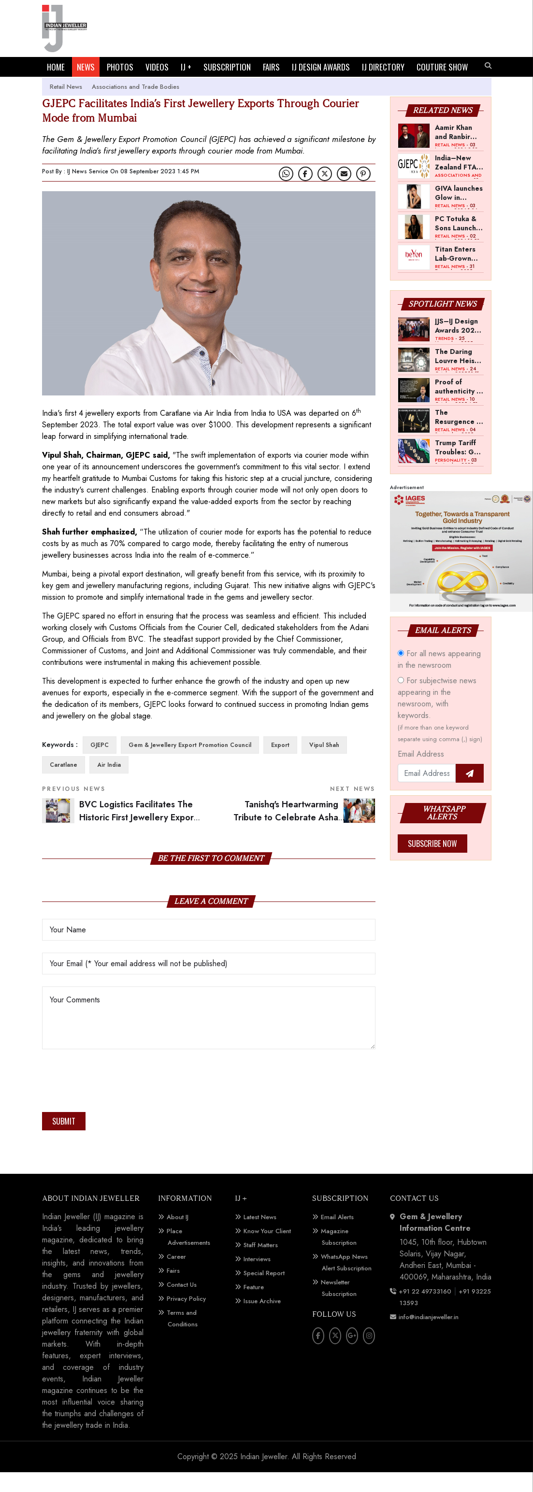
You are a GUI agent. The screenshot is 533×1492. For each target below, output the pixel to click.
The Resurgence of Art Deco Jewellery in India (459, 436)
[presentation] (115, 1103)
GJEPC (99, 764)
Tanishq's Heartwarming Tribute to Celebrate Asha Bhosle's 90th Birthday (304, 837)
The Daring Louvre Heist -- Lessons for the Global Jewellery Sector (459, 375)
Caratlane (63, 784)
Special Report (264, 1292)
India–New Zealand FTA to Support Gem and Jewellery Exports (455, 182)
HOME (56, 67)
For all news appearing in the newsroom (439, 679)
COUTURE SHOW (72, 87)
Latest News (260, 1236)
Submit (63, 1141)
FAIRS (271, 67)
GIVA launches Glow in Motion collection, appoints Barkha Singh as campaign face (459, 212)
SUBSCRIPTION (227, 67)
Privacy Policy (186, 1318)
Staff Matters (261, 1264)
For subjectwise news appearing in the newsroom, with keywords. (440, 729)
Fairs (173, 1290)
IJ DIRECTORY (383, 67)
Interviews (257, 1278)
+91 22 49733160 (425, 1311)
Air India (109, 784)
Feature (254, 1306)
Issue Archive (262, 1320)
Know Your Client (267, 1250)
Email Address (421, 773)
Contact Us (182, 1304)
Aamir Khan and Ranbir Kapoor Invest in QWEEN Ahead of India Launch (459, 151)
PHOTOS (120, 67)
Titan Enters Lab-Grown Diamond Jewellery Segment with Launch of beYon (458, 273)
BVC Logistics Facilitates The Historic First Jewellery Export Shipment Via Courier (138, 837)
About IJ (177, 1236)
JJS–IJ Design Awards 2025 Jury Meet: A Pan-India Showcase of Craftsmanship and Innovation (459, 345)
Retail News (66, 106)
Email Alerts (337, 1236)
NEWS (86, 67)
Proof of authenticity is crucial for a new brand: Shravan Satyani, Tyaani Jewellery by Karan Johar (458, 406)
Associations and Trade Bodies (135, 106)
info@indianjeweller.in (429, 1336)
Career (176, 1276)
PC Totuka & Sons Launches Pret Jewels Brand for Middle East (459, 243)
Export (280, 764)
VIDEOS (157, 67)
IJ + (186, 67)
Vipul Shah (324, 764)
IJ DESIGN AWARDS (321, 67)
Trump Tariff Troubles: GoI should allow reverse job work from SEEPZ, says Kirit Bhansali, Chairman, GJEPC (457, 467)
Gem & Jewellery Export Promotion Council (190, 764)
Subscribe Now (432, 863)
